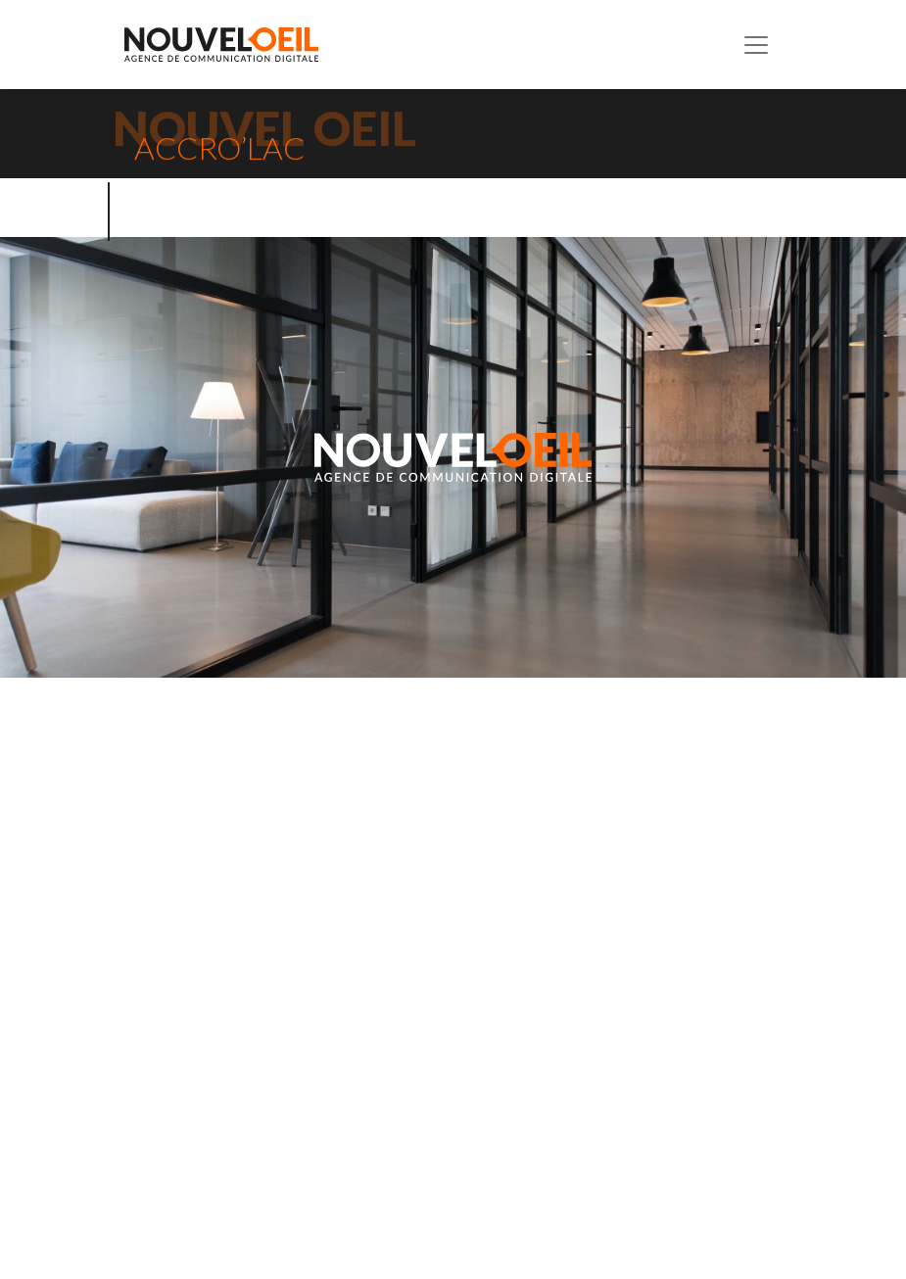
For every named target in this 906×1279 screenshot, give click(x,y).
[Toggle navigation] (756, 45)
